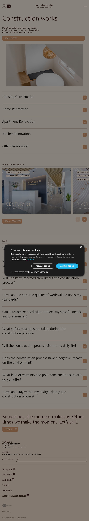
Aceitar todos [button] (67, 266)
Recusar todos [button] (43, 266)
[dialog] (44, 260)
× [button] (81, 247)
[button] (38, 272)
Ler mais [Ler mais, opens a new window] (30, 260)
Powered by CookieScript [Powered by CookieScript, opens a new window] (19, 272)
